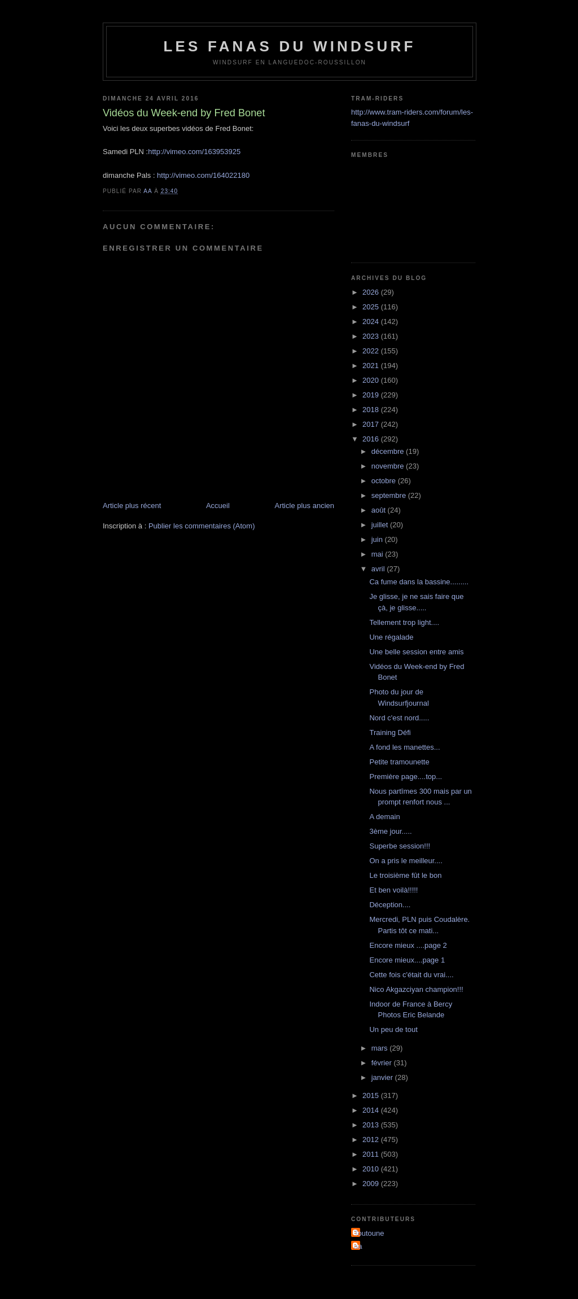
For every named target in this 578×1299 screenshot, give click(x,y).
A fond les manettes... (404, 747)
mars (380, 1048)
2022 (371, 351)
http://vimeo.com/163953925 (194, 151)
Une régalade (391, 637)
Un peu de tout (393, 1029)
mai (378, 554)
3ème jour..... (390, 831)
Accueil (218, 505)
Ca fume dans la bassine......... (418, 582)
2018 (371, 409)
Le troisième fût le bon (405, 875)
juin (378, 539)
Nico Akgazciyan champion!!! (416, 989)
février (382, 1063)
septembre (389, 495)
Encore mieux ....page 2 (407, 945)
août (379, 510)
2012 (371, 1139)
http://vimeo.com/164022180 (203, 175)
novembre (388, 466)
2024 (371, 321)
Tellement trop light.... (404, 622)
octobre (384, 480)
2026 (371, 292)
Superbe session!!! (399, 846)
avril (379, 569)
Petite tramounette (399, 762)
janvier (383, 1077)
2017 (371, 424)
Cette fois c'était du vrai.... (411, 974)
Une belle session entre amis (416, 652)
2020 (371, 380)
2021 (371, 365)
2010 (371, 1169)
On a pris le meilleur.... (405, 860)
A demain (384, 816)
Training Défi (389, 732)
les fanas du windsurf (289, 46)
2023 (371, 336)
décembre (388, 451)
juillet (380, 525)
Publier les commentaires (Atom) (201, 526)
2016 (371, 439)
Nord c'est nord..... (399, 718)
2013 (371, 1125)
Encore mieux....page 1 (407, 960)
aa (358, 1246)
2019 (371, 395)
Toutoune (369, 1233)
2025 (371, 307)
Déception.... (389, 904)
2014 (371, 1110)
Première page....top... (405, 776)
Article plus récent (132, 505)
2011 (371, 1154)
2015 (371, 1095)
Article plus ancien (305, 505)
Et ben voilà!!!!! (393, 890)
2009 (371, 1183)
